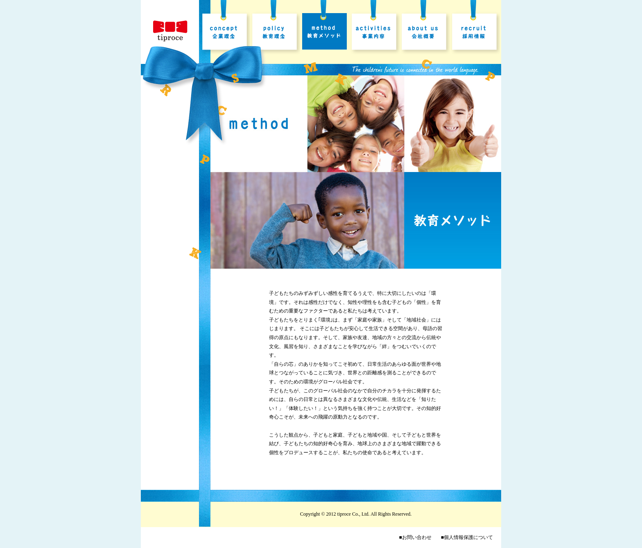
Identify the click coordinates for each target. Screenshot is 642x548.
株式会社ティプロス (170, 31)
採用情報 (475, 32)
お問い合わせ (417, 537)
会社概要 (425, 32)
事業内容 (375, 32)
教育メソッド (325, 32)
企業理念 (225, 32)
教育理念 (275, 32)
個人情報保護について (468, 537)
